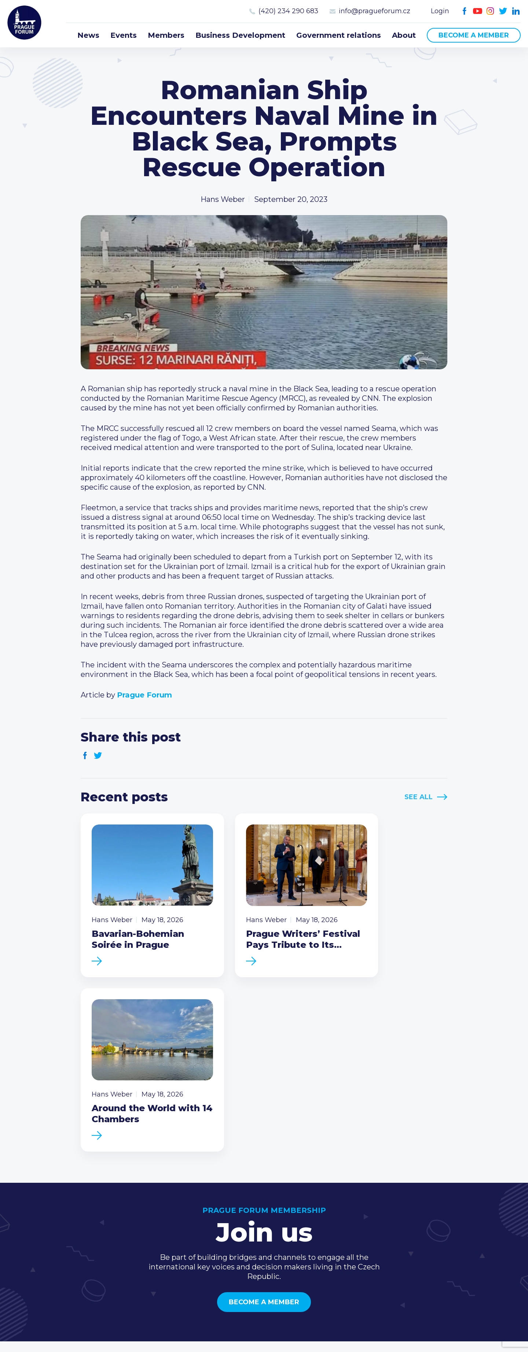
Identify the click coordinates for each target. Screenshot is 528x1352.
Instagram (490, 11)
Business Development (240, 35)
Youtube (477, 11)
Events (123, 35)
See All (418, 797)
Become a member (474, 35)
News (88, 35)
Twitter (503, 11)
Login (440, 11)
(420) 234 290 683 (288, 11)
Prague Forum (25, 24)
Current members (352, 1201)
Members (166, 35)
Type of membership (358, 1213)
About (404, 35)
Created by (264, 1338)
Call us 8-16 (443, 1201)
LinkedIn (516, 11)
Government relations (338, 35)
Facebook (464, 11)
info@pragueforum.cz (374, 11)
